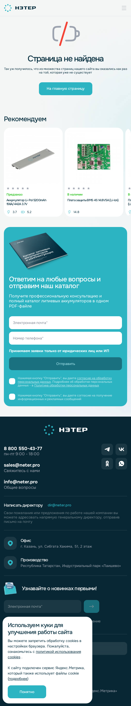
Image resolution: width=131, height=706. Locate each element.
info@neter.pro (21, 482)
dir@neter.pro (59, 505)
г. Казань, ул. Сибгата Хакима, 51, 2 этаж (56, 546)
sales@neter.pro (22, 465)
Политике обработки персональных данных (66, 385)
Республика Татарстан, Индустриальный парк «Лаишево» (71, 566)
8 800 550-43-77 (23, 448)
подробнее (18, 678)
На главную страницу (66, 88)
